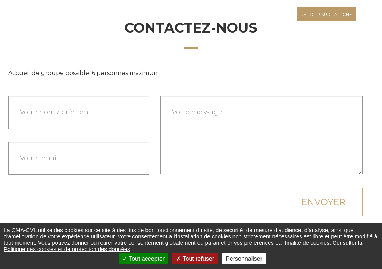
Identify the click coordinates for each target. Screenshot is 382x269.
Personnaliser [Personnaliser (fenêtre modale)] (244, 259)
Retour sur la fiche (326, 14)
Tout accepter (143, 259)
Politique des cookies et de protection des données (67, 249)
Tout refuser (195, 259)
